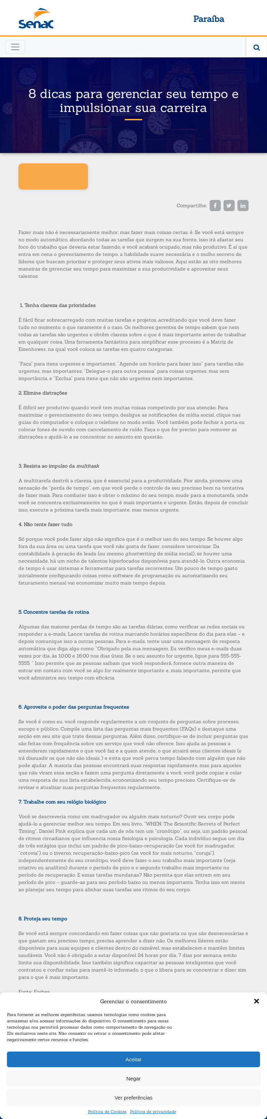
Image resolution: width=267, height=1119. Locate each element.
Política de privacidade (153, 1111)
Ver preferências (133, 1098)
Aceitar (134, 1059)
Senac (35, 18)
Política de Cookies (107, 1111)
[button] (256, 1001)
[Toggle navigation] (15, 47)
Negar (134, 1078)
